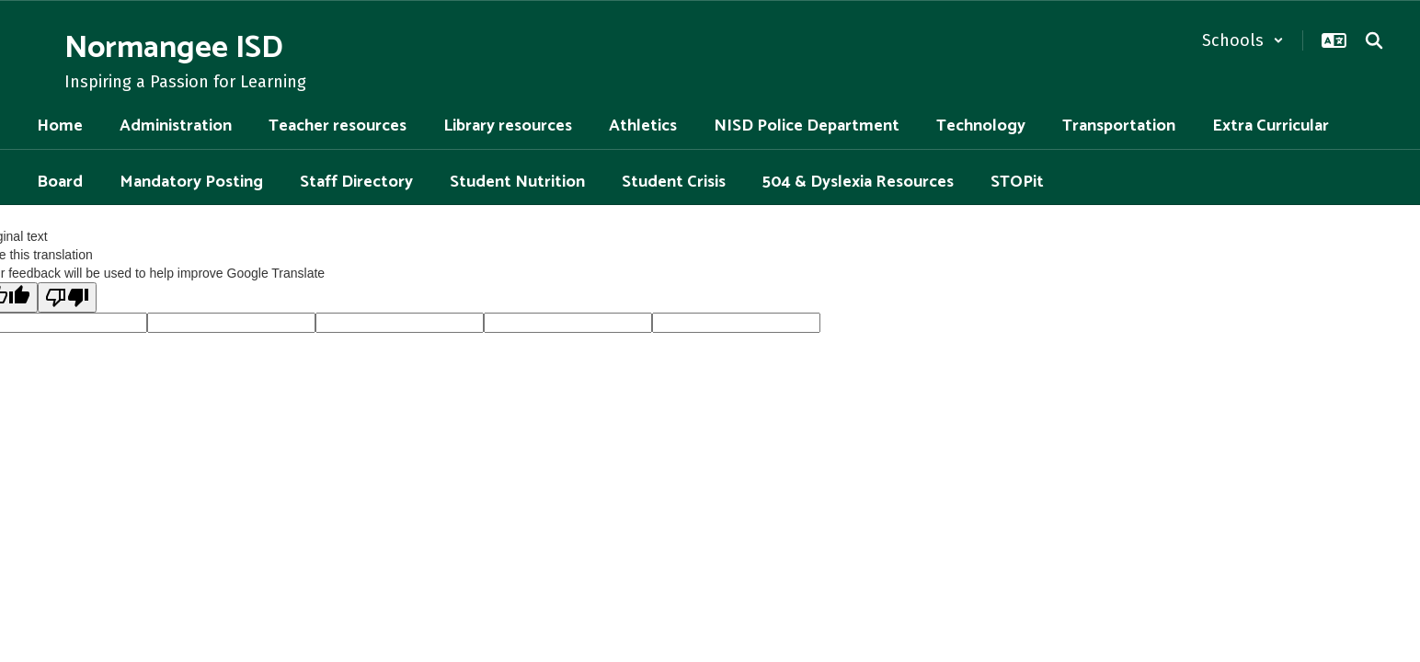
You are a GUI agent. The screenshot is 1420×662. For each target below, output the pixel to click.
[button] (1243, 40)
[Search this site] (1374, 40)
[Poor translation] (67, 297)
